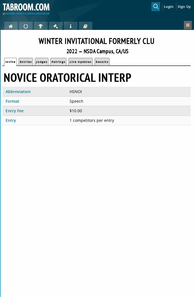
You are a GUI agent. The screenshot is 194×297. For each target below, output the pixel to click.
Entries (26, 62)
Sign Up (184, 6)
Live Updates (81, 62)
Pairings (58, 62)
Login (169, 6)
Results (102, 62)
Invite (10, 62)
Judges (41, 62)
